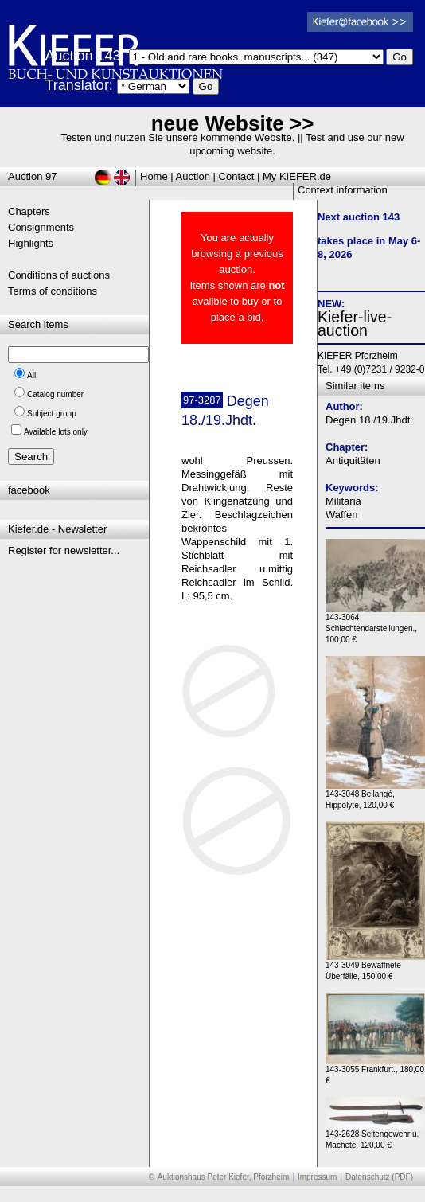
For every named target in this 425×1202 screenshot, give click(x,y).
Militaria (343, 501)
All (31, 375)
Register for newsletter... (63, 550)
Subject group (51, 413)
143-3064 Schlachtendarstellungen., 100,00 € (375, 624)
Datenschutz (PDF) (379, 1177)
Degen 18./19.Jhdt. (369, 420)
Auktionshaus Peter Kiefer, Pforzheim (224, 1177)
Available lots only (56, 431)
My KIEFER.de (297, 176)
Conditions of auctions (59, 275)
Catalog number (55, 394)
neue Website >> (232, 123)
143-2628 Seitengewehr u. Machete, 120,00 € (375, 1135)
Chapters (29, 211)
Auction (193, 176)
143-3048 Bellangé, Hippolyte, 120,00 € (375, 796)
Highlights (30, 243)
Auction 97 (32, 176)
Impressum (317, 1177)
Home (154, 176)
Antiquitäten (353, 460)
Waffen (341, 515)
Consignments (41, 227)
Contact (237, 176)
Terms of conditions (52, 291)
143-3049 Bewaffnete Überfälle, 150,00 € (375, 967)
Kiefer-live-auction (355, 323)
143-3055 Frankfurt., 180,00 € (375, 1071)
